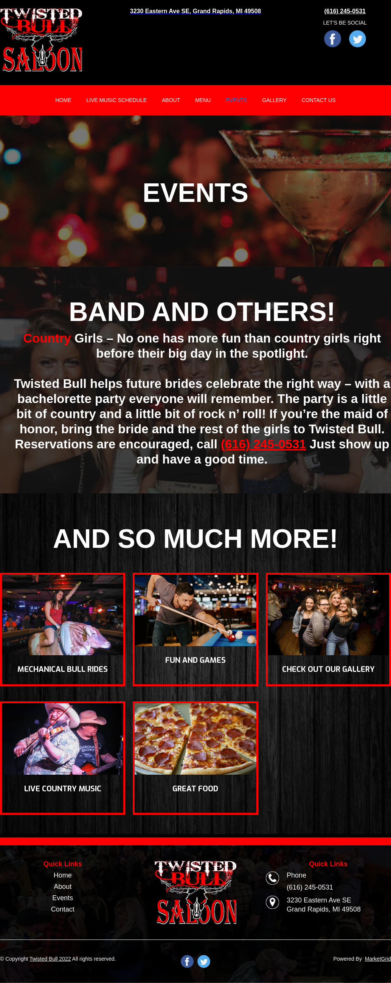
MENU (203, 100)
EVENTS (236, 100)
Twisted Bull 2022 (50, 959)
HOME (63, 100)
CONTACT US (319, 100)
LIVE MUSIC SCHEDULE (116, 100)
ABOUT (171, 100)
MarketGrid (378, 959)
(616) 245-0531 (263, 444)
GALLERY (274, 100)
